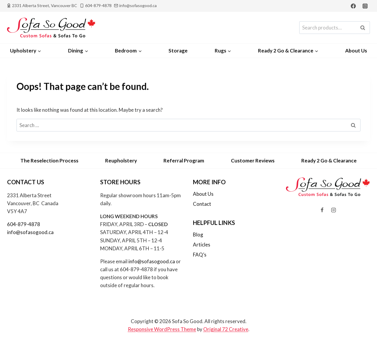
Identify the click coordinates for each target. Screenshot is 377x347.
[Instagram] (365, 6)
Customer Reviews (253, 160)
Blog (198, 234)
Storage (178, 50)
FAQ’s (199, 254)
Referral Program (183, 160)
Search (364, 27)
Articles (201, 244)
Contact (202, 204)
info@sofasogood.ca (30, 232)
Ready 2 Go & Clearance (329, 160)
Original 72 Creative (225, 329)
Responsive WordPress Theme (162, 329)
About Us (356, 50)
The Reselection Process (49, 160)
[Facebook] (353, 6)
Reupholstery (121, 160)
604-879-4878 (23, 224)
